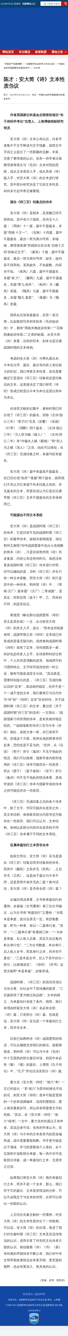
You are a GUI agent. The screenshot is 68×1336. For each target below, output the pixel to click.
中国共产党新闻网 (13, 64)
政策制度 (41, 51)
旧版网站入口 (28, 4)
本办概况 (24, 51)
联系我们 (28, 1294)
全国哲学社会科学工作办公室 (40, 64)
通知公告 (57, 51)
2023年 (37, 68)
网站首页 (8, 51)
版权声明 (40, 1294)
